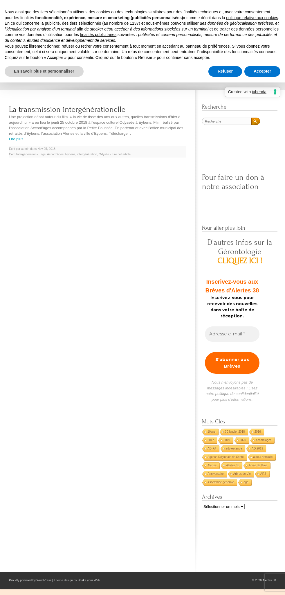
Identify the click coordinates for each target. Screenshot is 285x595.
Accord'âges (55, 154)
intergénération (87, 154)
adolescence (234, 448)
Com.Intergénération (23, 154)
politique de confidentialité (237, 393)
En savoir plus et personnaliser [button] (44, 71)
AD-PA (212, 448)
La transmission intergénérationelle (67, 109)
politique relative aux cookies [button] (252, 17)
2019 (226, 440)
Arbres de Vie (242, 473)
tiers (73, 23)
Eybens (70, 154)
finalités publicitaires (98, 34)
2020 (243, 440)
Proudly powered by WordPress (30, 580)
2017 (211, 440)
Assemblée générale (221, 482)
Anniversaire (216, 473)
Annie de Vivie (258, 465)
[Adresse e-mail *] (232, 334)
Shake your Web (89, 580)
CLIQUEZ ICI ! (239, 260)
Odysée (104, 154)
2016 (258, 431)
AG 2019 (257, 448)
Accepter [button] (262, 71)
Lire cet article (121, 154)
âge (245, 482)
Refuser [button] (225, 71)
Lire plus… (18, 139)
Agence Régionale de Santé (226, 457)
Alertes (212, 465)
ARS (263, 473)
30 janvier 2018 (235, 431)
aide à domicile (263, 457)
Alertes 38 (232, 465)
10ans (211, 431)
